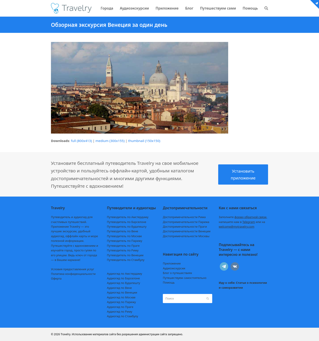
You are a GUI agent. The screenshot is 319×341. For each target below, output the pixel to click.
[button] (266, 8)
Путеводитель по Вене (122, 231)
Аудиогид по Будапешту (123, 283)
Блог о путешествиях (177, 273)
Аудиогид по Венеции (122, 292)
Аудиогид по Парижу (121, 302)
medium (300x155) (109, 140)
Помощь (169, 282)
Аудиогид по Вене (119, 288)
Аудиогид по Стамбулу (122, 316)
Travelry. (66, 334)
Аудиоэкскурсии (174, 268)
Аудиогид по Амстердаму (124, 274)
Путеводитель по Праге (123, 246)
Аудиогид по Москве (121, 297)
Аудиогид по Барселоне (123, 278)
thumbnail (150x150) (144, 140)
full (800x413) (81, 140)
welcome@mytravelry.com (237, 227)
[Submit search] (207, 298)
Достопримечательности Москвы (186, 236)
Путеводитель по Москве (124, 236)
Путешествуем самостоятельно (184, 278)
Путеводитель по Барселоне (126, 222)
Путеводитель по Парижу (124, 241)
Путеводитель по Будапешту (127, 227)
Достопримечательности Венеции (186, 231)
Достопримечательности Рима (184, 217)
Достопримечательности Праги (185, 227)
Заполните (243, 217)
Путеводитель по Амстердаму (128, 217)
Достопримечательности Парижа (186, 222)
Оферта (56, 278)
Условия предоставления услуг (72, 269)
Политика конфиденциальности (73, 274)
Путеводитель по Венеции (125, 255)
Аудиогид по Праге (120, 307)
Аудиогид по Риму (119, 311)
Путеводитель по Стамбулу (125, 260)
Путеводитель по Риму (123, 250)
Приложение (172, 263)
